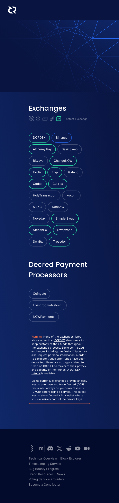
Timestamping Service (45, 464)
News (61, 474)
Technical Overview (43, 458)
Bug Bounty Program (44, 469)
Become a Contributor (45, 484)
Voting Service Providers (47, 479)
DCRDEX (59, 340)
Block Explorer (70, 458)
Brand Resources (41, 474)
